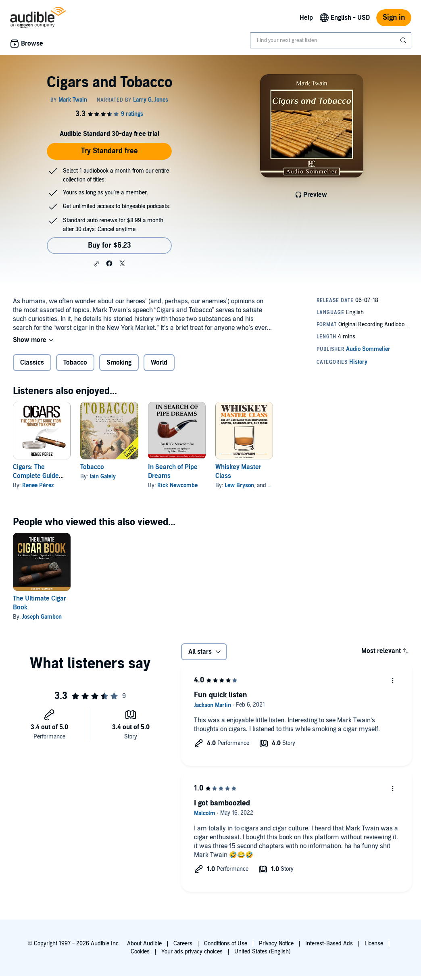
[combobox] (330, 40)
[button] (96, 264)
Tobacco (75, 363)
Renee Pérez (38, 485)
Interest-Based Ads (329, 943)
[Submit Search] (404, 40)
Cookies (140, 951)
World (159, 363)
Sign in (394, 17)
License (374, 943)
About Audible (144, 943)
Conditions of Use (225, 943)
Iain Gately (103, 476)
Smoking (118, 363)
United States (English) (262, 951)
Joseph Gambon (42, 616)
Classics (32, 363)
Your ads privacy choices (192, 951)
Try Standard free (109, 151)
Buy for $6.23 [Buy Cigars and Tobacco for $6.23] (109, 245)
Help (306, 18)
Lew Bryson (239, 485)
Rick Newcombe (177, 485)
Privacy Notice (276, 943)
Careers (182, 943)
